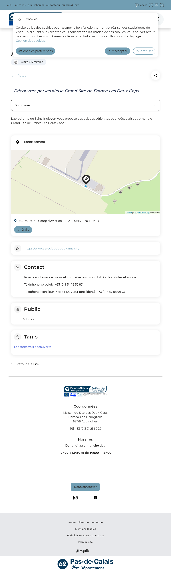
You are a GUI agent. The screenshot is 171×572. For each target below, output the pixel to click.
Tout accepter (117, 51)
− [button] (14, 160)
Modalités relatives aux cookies (85, 535)
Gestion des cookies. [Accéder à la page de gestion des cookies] (30, 40)
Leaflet (129, 213)
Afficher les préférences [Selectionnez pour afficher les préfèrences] (35, 51)
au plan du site (70, 5)
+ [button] (14, 155)
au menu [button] (20, 5)
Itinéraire (23, 229)
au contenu (53, 5)
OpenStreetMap (142, 213)
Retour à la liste (25, 364)
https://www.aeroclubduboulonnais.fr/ (52, 248)
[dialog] (85, 35)
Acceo (143, 5)
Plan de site (85, 541)
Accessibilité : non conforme (85, 522)
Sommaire (85, 105)
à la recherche (36, 5)
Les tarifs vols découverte (33, 347)
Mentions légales (85, 528)
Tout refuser (144, 51)
